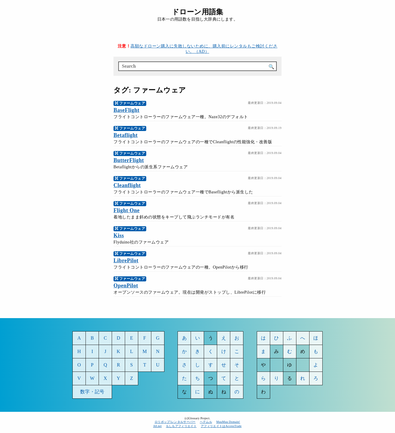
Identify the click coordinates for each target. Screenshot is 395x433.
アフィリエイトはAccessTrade (221, 426)
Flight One (126, 210)
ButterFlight (128, 160)
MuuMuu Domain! (228, 421)
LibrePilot (126, 261)
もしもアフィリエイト (181, 426)
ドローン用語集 (197, 12)
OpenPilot (125, 286)
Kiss (118, 235)
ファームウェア (132, 103)
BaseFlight (126, 110)
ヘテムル (206, 421)
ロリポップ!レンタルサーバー (175, 421)
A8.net (157, 426)
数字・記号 (92, 391)
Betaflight (125, 135)
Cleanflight (127, 185)
